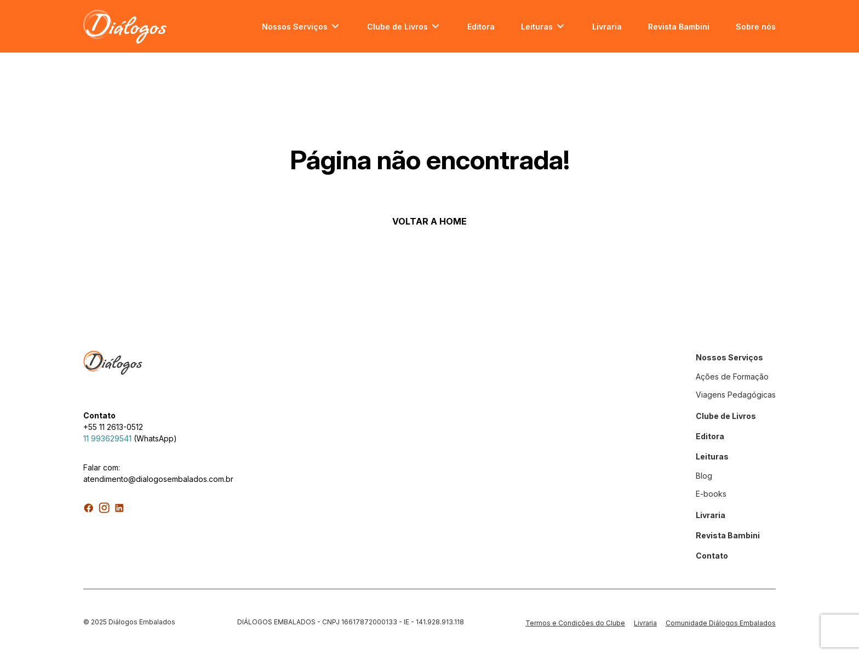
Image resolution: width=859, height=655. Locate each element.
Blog (704, 475)
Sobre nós (756, 26)
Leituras (537, 26)
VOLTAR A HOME (429, 221)
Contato (712, 555)
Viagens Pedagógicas (736, 394)
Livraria (607, 26)
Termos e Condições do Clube (575, 623)
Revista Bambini (678, 26)
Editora (481, 26)
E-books (711, 493)
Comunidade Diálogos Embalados (721, 623)
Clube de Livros (397, 26)
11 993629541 (107, 438)
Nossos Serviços (295, 26)
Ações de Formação (732, 376)
